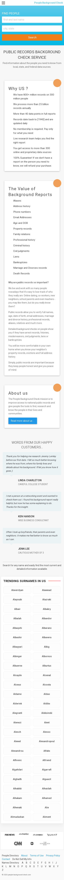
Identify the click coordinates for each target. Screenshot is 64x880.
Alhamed (47, 798)
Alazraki (46, 599)
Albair (17, 609)
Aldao (47, 694)
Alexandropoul (47, 741)
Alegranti (17, 713)
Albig (46, 646)
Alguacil (46, 779)
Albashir (17, 637)
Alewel (17, 741)
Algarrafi (46, 769)
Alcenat (47, 675)
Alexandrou (17, 751)
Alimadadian (17, 817)
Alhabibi (17, 788)
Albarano (47, 628)
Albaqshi (17, 628)
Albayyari (17, 646)
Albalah (17, 618)
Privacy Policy (53, 855)
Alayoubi (17, 599)
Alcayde (17, 675)
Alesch (17, 732)
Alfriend (47, 760)
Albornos (47, 656)
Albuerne (17, 665)
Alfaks (46, 751)
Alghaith (17, 779)
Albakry (47, 609)
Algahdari (17, 769)
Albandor (47, 618)
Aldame (17, 694)
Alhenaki (17, 807)
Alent (46, 722)
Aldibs (46, 703)
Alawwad (46, 590)
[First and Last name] (32, 20)
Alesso (46, 732)
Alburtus (46, 665)
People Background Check (48, 2)
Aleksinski (46, 713)
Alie (47, 807)
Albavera (46, 637)
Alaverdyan (17, 590)
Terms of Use (37, 855)
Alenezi (17, 722)
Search (32, 37)
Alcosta (47, 684)
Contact (6, 859)
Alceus (17, 684)
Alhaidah (46, 788)
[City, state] (32, 28)
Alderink (17, 703)
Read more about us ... (22, 421)
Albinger (17, 656)
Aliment (47, 817)
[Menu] (3, 3)
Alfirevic (17, 760)
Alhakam (17, 798)
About (24, 855)
